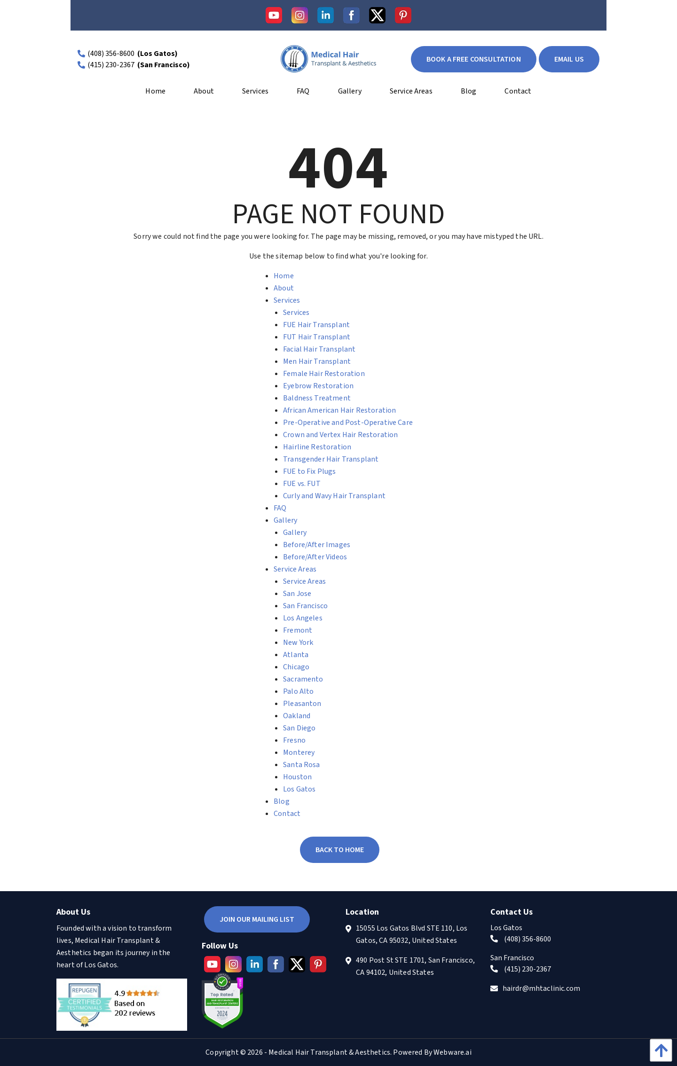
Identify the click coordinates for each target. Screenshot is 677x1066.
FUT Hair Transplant (316, 337)
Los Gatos (299, 789)
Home (284, 276)
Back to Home (339, 850)
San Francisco (305, 606)
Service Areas (295, 569)
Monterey (299, 752)
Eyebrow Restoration (318, 386)
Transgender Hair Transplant (330, 459)
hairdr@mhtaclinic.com (541, 988)
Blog (282, 801)
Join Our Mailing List (257, 919)
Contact (287, 813)
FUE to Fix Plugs (309, 471)
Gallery (285, 520)
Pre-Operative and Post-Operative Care (348, 422)
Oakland (296, 716)
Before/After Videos (315, 557)
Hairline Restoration (317, 447)
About (284, 288)
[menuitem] (155, 94)
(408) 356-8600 (110, 53)
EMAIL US (569, 59)
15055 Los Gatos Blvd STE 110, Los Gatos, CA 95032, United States (411, 934)
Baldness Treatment (317, 398)
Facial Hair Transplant (319, 349)
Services (287, 300)
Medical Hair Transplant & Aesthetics (329, 1052)
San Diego (299, 728)
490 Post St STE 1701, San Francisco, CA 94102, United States (415, 966)
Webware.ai (452, 1052)
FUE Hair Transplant (316, 325)
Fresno (294, 740)
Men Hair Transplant (317, 361)
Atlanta (295, 655)
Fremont (297, 630)
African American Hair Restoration (339, 410)
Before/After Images (316, 545)
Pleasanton (302, 703)
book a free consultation (473, 59)
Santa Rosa (301, 765)
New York (298, 642)
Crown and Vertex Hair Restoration (340, 435)
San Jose (297, 593)
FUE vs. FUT (302, 483)
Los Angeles (303, 618)
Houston (297, 777)
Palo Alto (298, 691)
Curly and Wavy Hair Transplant (334, 496)
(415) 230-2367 (110, 65)
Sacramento (303, 679)
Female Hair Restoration (324, 373)
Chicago (296, 667)
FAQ (280, 508)
